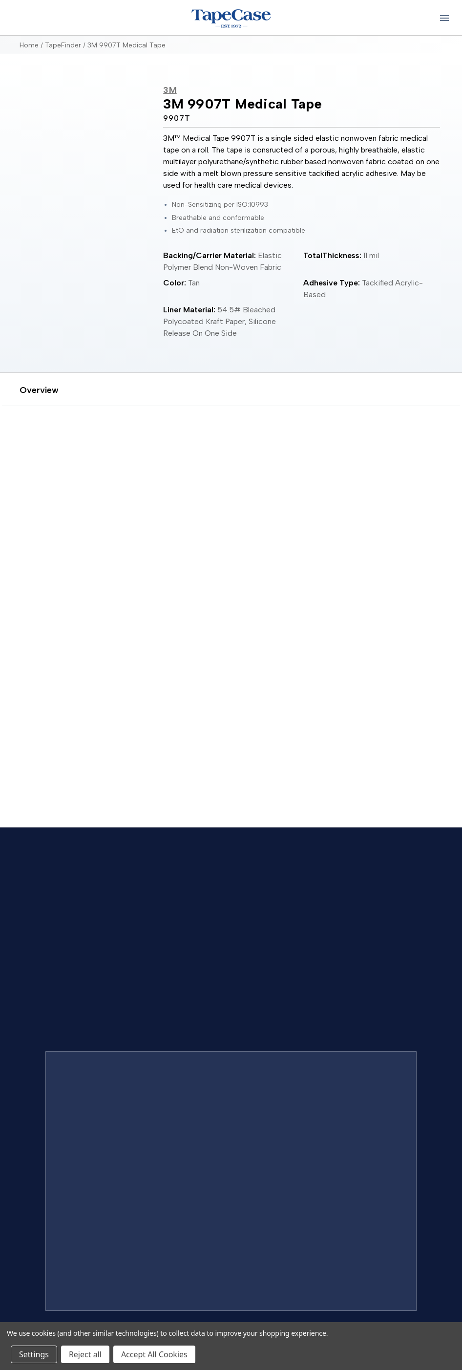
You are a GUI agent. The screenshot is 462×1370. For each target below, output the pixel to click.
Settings (34, 1354)
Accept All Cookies (154, 1354)
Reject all (85, 1354)
